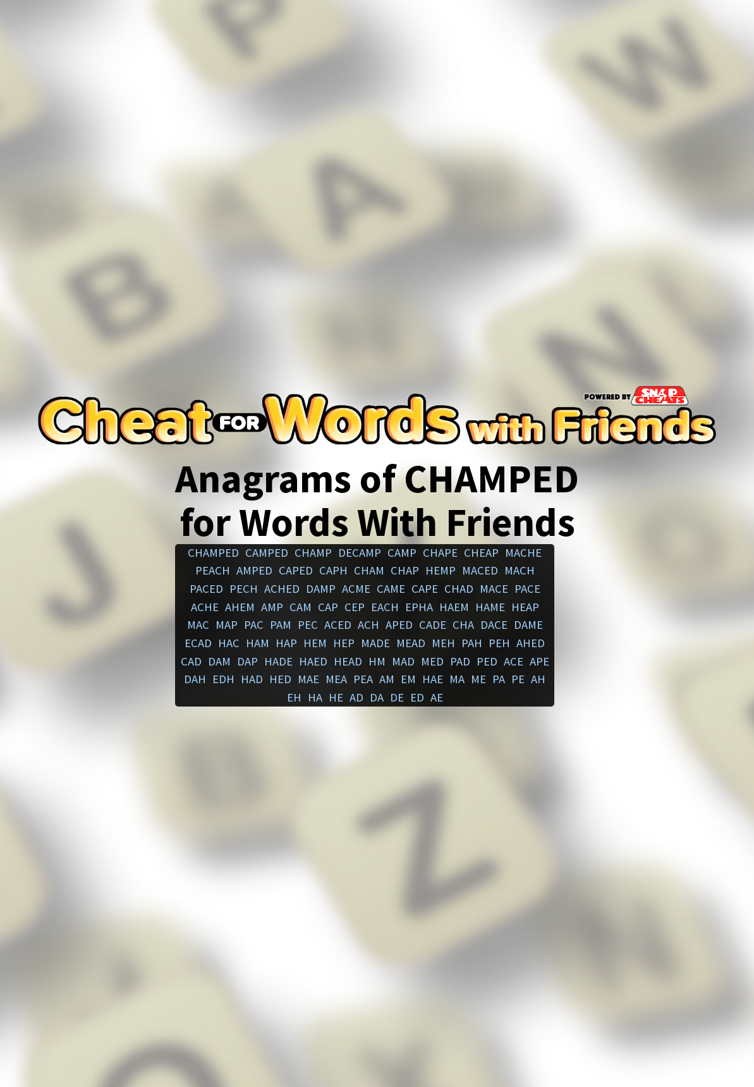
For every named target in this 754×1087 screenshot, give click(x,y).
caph (333, 570)
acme (356, 588)
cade (432, 624)
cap (328, 607)
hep (344, 643)
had (252, 679)
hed (280, 679)
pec (308, 624)
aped (399, 624)
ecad (198, 643)
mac (198, 624)
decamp (359, 552)
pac (254, 624)
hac (229, 643)
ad (356, 697)
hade (278, 661)
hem (315, 643)
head (348, 661)
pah (471, 643)
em (408, 679)
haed (313, 661)
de (397, 697)
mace (494, 588)
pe (518, 679)
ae (436, 697)
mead (410, 643)
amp (272, 607)
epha (419, 607)
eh (294, 697)
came (391, 588)
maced (480, 570)
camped (266, 552)
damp (321, 588)
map (227, 624)
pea (363, 679)
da (377, 697)
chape (440, 552)
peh (499, 643)
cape (424, 588)
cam (300, 607)
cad (191, 661)
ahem (240, 607)
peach (212, 570)
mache (523, 552)
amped (254, 570)
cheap (481, 552)
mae (308, 679)
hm (377, 661)
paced (206, 588)
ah (538, 679)
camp (402, 552)
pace (527, 588)
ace (513, 661)
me (478, 679)
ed (417, 697)
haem (454, 607)
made (375, 643)
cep (354, 607)
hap (286, 643)
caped (296, 570)
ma (457, 679)
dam (219, 661)
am (386, 679)
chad (458, 588)
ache (205, 607)
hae (432, 679)
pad (460, 661)
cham (369, 570)
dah (195, 679)
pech (243, 588)
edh (223, 679)
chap (405, 570)
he (336, 697)
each (385, 607)
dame (528, 624)
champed (213, 552)
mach (519, 570)
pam (280, 624)
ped (487, 661)
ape (539, 661)
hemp (440, 570)
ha (315, 697)
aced (337, 624)
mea (336, 679)
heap (525, 607)
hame (490, 607)
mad (403, 661)
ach (368, 624)
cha (463, 624)
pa (498, 679)
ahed (530, 643)
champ (313, 552)
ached (282, 588)
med (432, 661)
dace (494, 624)
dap (247, 661)
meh (443, 643)
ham (257, 643)
